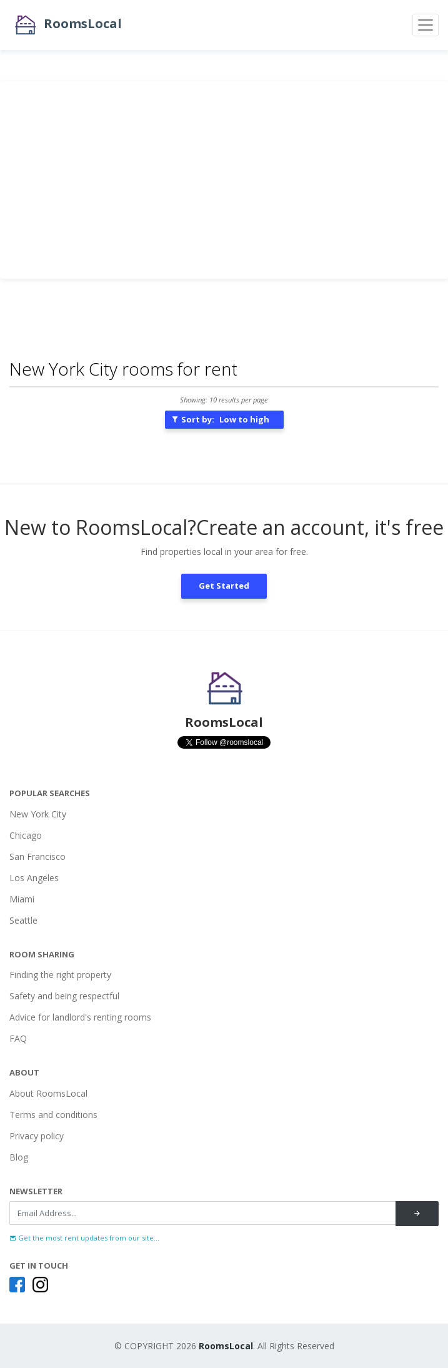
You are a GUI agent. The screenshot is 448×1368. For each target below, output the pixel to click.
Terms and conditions (53, 1115)
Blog (18, 1157)
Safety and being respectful (64, 996)
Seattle (23, 920)
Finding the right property (60, 975)
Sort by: (220, 419)
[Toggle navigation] (425, 25)
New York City (37, 814)
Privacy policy (36, 1136)
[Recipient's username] (202, 1213)
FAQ (18, 1038)
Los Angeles (34, 878)
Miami (21, 899)
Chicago (25, 835)
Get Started (224, 585)
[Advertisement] (224, 179)
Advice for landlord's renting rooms (80, 1017)
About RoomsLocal (48, 1093)
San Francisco (37, 856)
